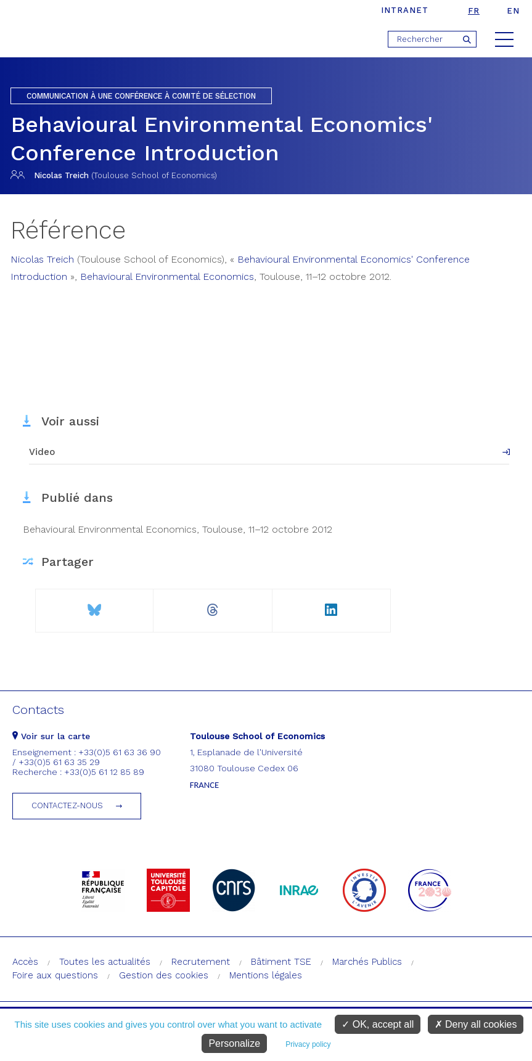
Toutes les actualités (104, 961)
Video (42, 451)
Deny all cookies (476, 1024)
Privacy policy (307, 1044)
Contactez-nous (67, 805)
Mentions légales (265, 975)
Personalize (234, 1043)
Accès (25, 961)
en (513, 10)
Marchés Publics (367, 961)
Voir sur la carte (51, 736)
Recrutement (200, 961)
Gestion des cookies (163, 975)
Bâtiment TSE (281, 961)
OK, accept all (378, 1024)
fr (474, 10)
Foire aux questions (55, 975)
